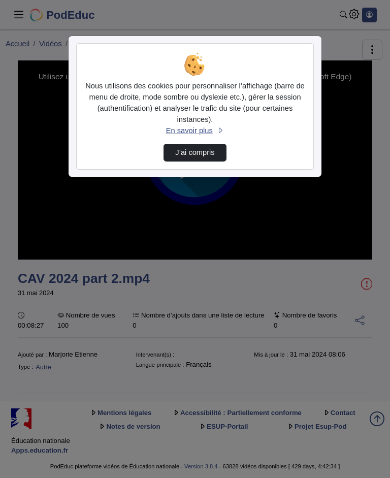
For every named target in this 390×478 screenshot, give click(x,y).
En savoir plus (195, 130)
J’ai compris (194, 152)
